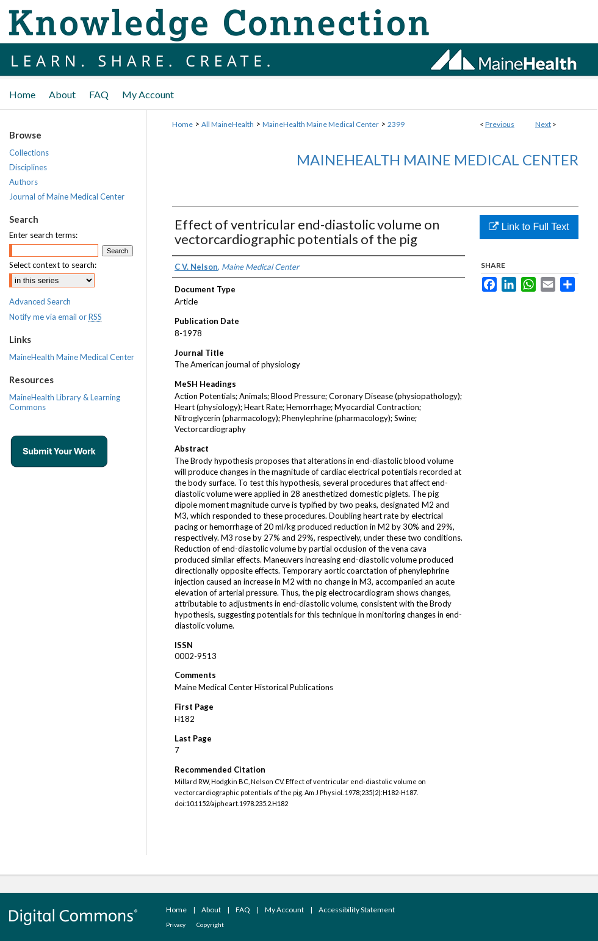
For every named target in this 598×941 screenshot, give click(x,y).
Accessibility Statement (357, 909)
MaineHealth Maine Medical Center (320, 124)
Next (543, 124)
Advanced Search (40, 301)
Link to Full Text (529, 227)
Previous (499, 124)
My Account (284, 909)
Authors (23, 182)
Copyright (210, 924)
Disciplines (28, 167)
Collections (29, 152)
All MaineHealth (227, 124)
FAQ (243, 909)
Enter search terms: (43, 235)
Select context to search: (52, 265)
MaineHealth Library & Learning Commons (64, 402)
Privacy (176, 924)
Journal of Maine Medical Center (66, 196)
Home (182, 124)
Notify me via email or (55, 317)
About (211, 909)
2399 (396, 124)
